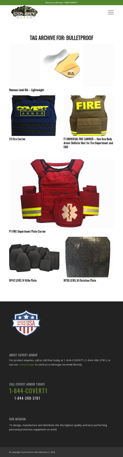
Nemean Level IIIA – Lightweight (26, 90)
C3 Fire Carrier (17, 139)
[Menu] (109, 12)
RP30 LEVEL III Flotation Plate (80, 280)
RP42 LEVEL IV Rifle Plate (22, 280)
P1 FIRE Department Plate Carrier (27, 231)
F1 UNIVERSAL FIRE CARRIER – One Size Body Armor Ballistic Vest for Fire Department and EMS (88, 143)
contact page (26, 364)
